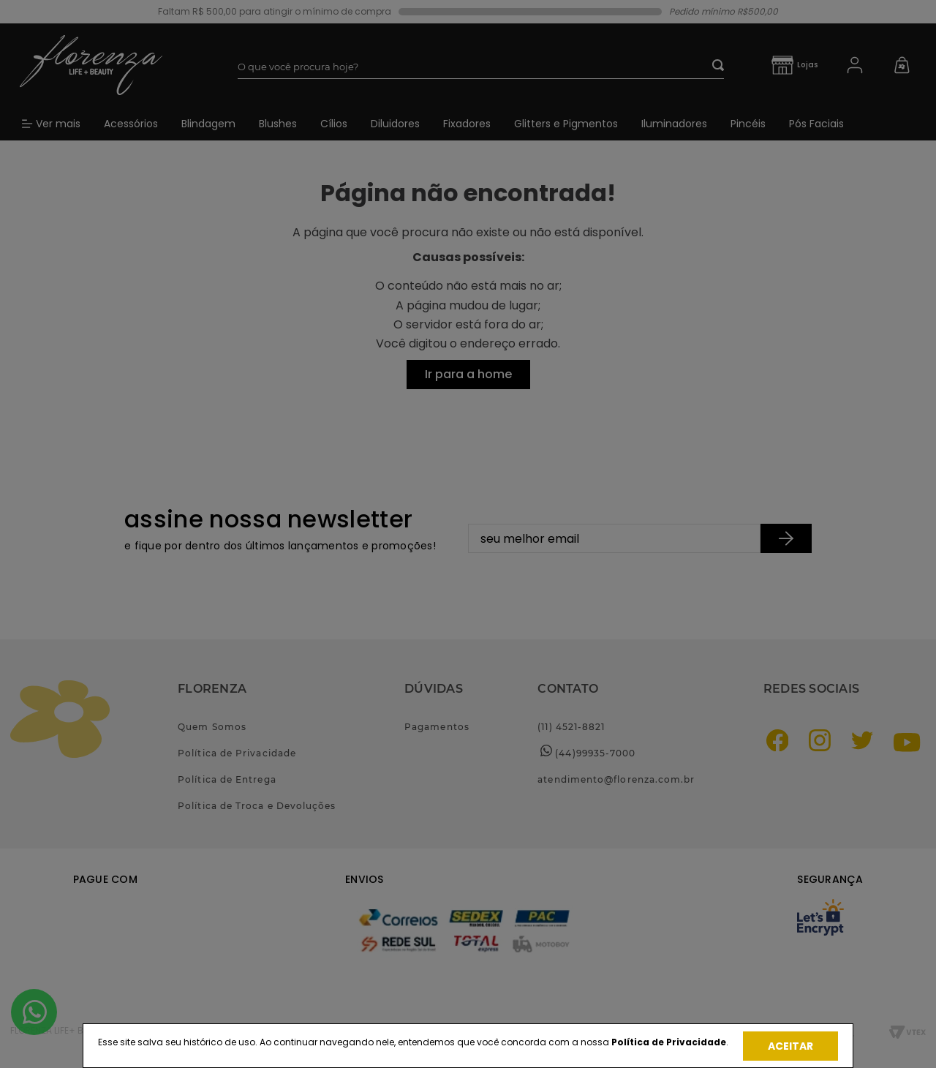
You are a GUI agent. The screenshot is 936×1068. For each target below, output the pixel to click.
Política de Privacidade (668, 1042)
